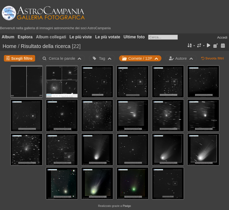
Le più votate (107, 37)
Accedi (222, 37)
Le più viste (80, 37)
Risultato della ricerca (45, 46)
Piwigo (127, 205)
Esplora (25, 37)
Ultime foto (134, 37)
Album (8, 37)
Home (9, 46)
